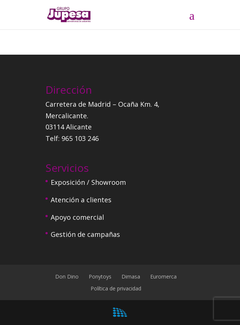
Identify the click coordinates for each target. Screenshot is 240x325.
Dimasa (130, 276)
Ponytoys (100, 276)
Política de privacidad (116, 288)
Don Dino (67, 276)
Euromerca (163, 276)
